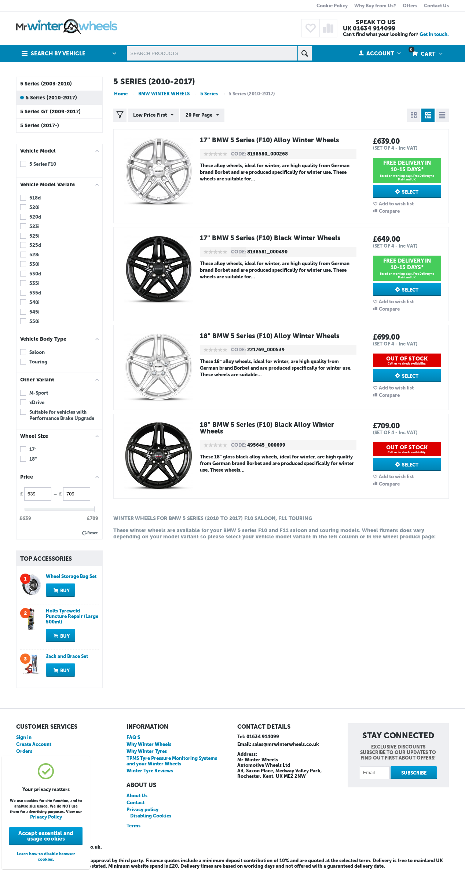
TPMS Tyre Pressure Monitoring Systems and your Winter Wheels (172, 760)
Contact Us (436, 5)
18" (33, 459)
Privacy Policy (46, 817)
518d (35, 198)
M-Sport (38, 393)
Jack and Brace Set (67, 656)
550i (34, 321)
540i (34, 302)
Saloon (37, 352)
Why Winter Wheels (149, 744)
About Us (137, 795)
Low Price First (153, 115)
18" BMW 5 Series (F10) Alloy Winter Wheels (269, 336)
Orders (24, 751)
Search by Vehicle (58, 53)
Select (410, 192)
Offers (410, 5)
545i (34, 312)
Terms (133, 825)
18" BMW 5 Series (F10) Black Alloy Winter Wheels (267, 428)
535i (34, 283)
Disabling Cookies (150, 816)
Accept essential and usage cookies (45, 836)
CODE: (238, 154)
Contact (135, 802)
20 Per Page (202, 115)
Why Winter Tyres (147, 751)
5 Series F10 (42, 164)
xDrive (36, 402)
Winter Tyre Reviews (150, 770)
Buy (65, 590)
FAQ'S (133, 737)
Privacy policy (142, 809)
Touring (38, 362)
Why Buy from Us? (375, 5)
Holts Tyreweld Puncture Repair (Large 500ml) (72, 616)
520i (34, 207)
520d (35, 217)
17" (33, 449)
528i (34, 254)
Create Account (33, 744)
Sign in (24, 737)
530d (35, 274)
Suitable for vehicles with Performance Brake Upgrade (61, 415)
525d (35, 245)
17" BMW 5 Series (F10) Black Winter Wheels (270, 238)
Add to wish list (396, 203)
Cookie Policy (332, 5)
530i (34, 264)
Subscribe (413, 773)
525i (34, 236)
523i (34, 226)
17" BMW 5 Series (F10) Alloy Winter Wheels (269, 140)
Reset (92, 533)
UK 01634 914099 (369, 28)
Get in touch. (434, 34)
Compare (389, 211)
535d (35, 293)
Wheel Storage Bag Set (71, 576)
